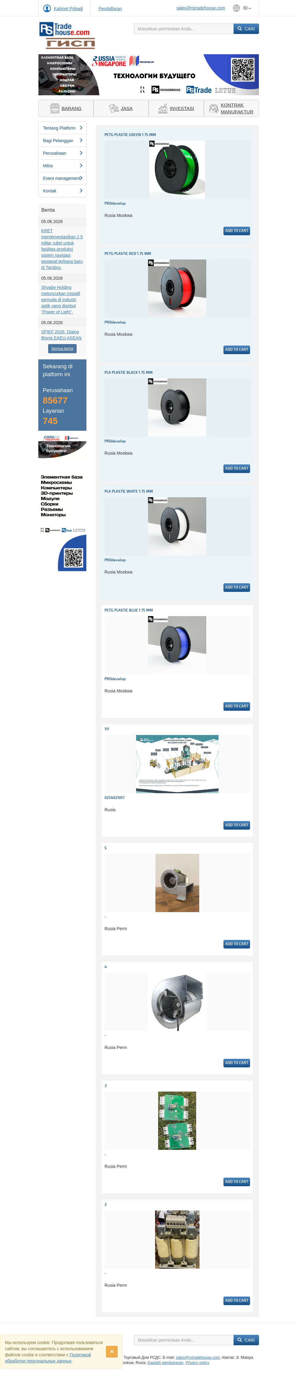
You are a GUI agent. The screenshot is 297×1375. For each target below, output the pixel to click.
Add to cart (236, 231)
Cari (246, 28)
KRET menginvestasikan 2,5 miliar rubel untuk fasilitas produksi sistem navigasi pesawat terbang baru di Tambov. (62, 249)
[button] (54, 74)
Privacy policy (197, 1363)
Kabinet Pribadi (68, 8)
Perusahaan (63, 153)
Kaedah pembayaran (166, 1363)
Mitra (63, 165)
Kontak (63, 190)
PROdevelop (115, 203)
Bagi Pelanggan (63, 140)
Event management (63, 178)
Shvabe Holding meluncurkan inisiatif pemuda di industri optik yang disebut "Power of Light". (60, 299)
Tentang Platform (63, 128)
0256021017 (114, 798)
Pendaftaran (110, 8)
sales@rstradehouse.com (201, 8)
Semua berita (62, 349)
